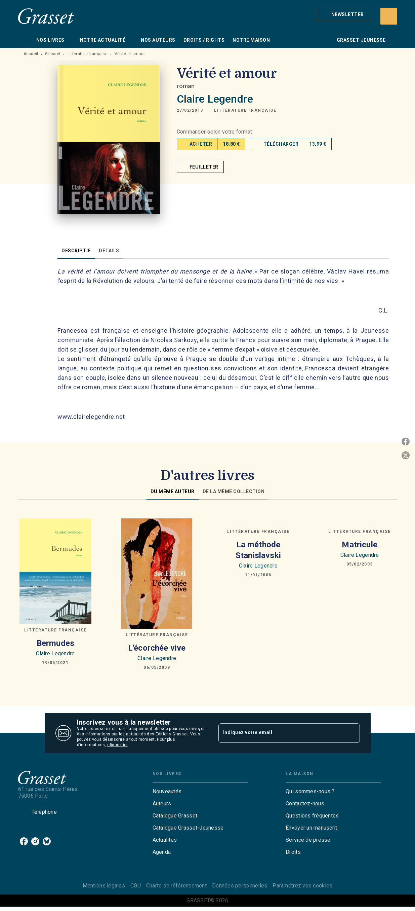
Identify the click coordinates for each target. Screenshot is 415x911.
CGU (135, 885)
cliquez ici (117, 744)
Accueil (31, 53)
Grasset (52, 53)
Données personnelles (239, 885)
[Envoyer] (352, 733)
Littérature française (88, 53)
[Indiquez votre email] (280, 733)
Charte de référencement (176, 885)
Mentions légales (104, 885)
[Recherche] (388, 16)
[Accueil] (46, 16)
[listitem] (24, 841)
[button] (344, 14)
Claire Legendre (215, 99)
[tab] (25, 40)
